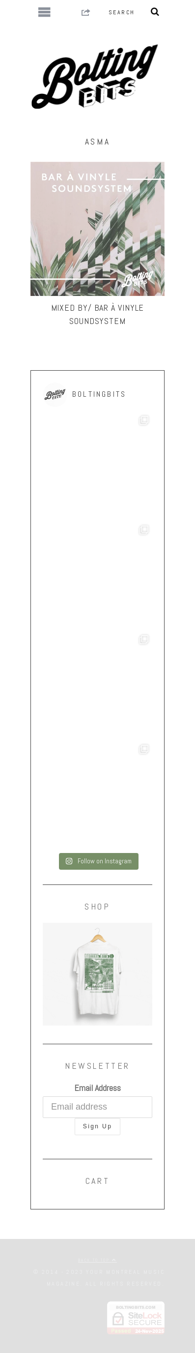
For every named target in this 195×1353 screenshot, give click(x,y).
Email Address (97, 1087)
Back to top (97, 1260)
